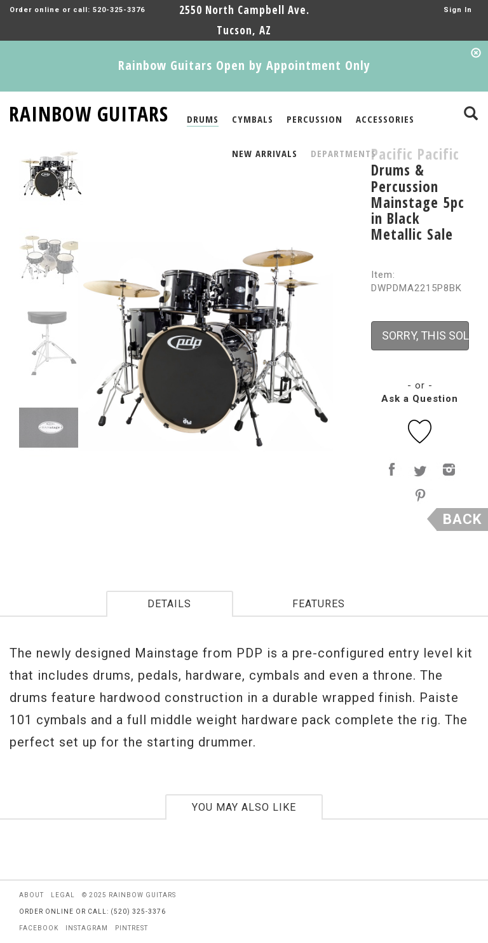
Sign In (458, 10)
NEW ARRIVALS (264, 153)
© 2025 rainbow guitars (129, 894)
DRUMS (203, 119)
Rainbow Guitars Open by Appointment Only (244, 65)
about (31, 894)
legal (63, 894)
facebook (38, 928)
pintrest (131, 928)
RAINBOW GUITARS (88, 111)
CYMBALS (252, 119)
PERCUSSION (314, 119)
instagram (86, 928)
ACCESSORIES (385, 119)
